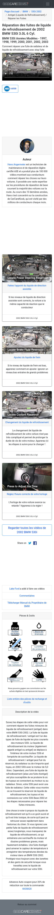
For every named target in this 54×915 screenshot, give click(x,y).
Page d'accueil (12, 11)
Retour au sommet (27, 904)
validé (10, 89)
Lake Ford (14, 588)
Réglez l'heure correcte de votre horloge (27, 494)
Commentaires (27, 595)
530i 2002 (36, 11)
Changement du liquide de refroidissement (27, 422)
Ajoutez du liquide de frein (27, 357)
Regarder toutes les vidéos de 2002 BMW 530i (27, 530)
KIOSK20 (27, 888)
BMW (25, 11)
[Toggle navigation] (48, 4)
